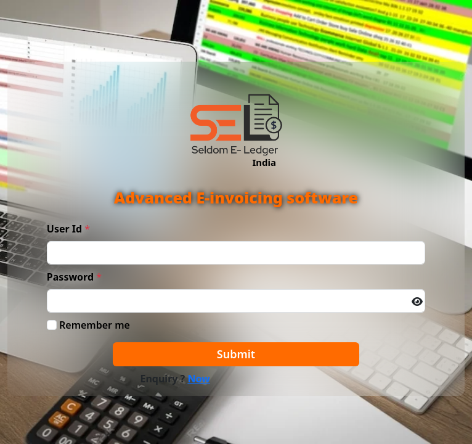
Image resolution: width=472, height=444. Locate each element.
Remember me (94, 325)
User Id (64, 229)
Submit (236, 354)
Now (198, 378)
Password (70, 277)
